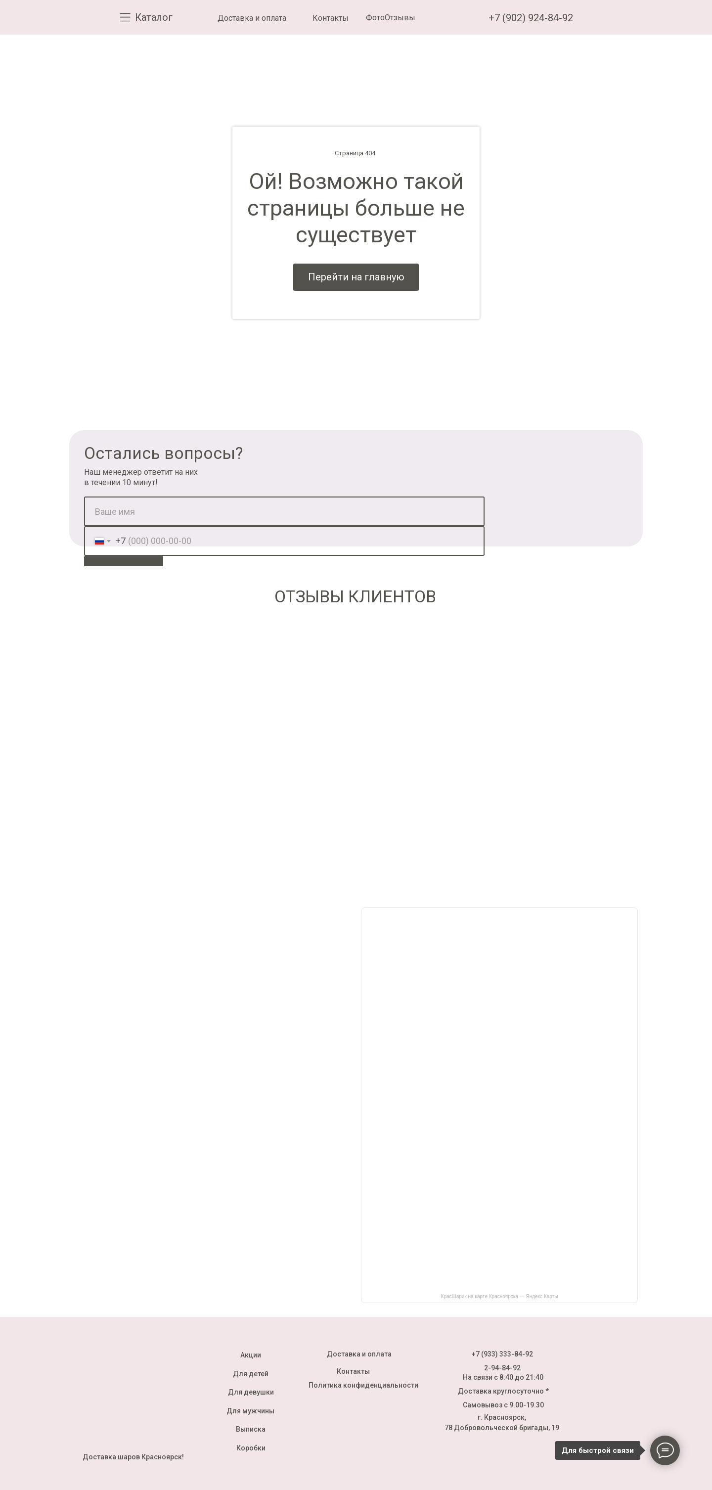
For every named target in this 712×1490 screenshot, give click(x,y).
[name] (284, 511)
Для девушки (251, 1392)
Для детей (250, 1374)
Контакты (330, 18)
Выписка (251, 1429)
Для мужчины (250, 1411)
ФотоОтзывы (390, 17)
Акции (250, 1355)
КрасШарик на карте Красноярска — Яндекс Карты (499, 1296)
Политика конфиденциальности (363, 1385)
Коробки (251, 1448)
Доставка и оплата (252, 18)
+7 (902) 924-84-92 (531, 18)
